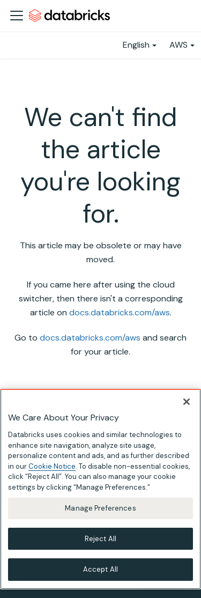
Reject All (100, 538)
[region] (100, 489)
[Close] (186, 402)
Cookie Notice (52, 466)
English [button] (136, 44)
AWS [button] (178, 44)
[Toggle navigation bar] (17, 16)
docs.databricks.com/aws (119, 312)
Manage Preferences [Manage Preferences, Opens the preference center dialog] (100, 508)
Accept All (100, 569)
